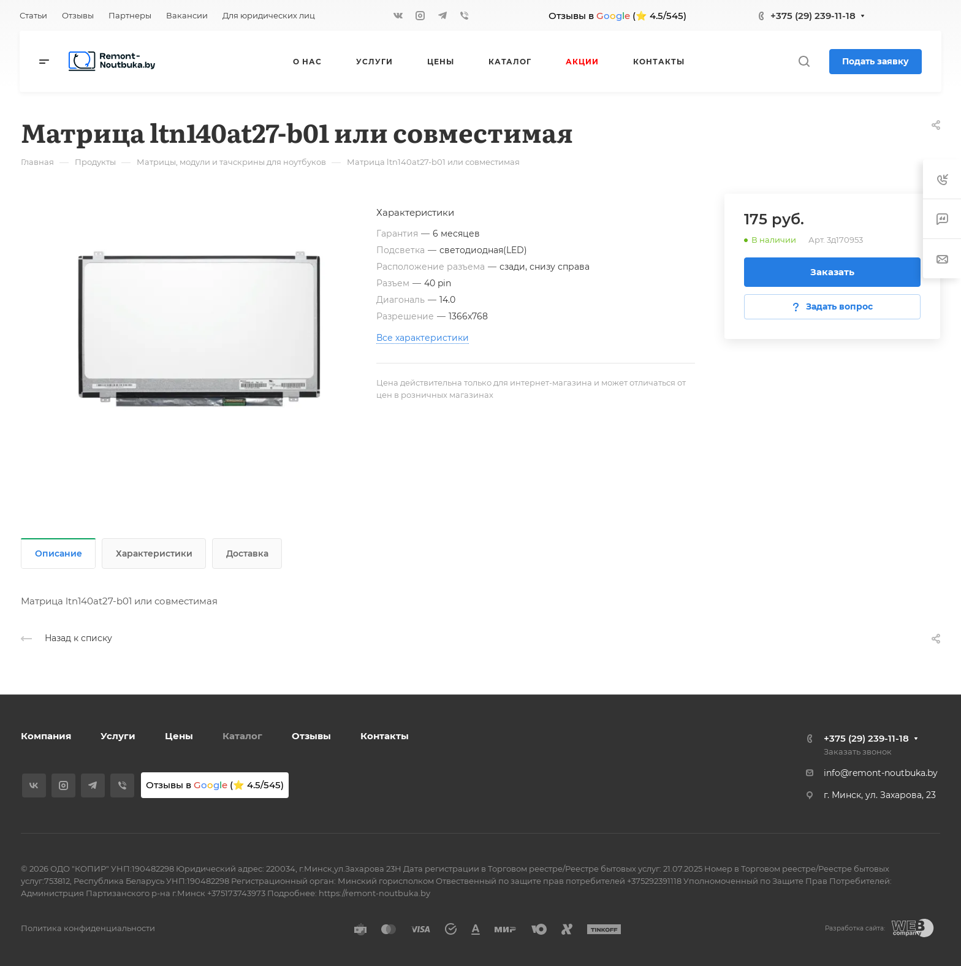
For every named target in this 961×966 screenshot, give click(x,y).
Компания (46, 736)
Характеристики (154, 553)
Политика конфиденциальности (88, 928)
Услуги (118, 736)
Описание (58, 553)
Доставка (247, 553)
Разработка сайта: (855, 928)
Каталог (242, 736)
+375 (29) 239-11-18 (813, 15)
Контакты (384, 736)
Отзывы (311, 736)
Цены (179, 736)
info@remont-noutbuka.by (881, 772)
